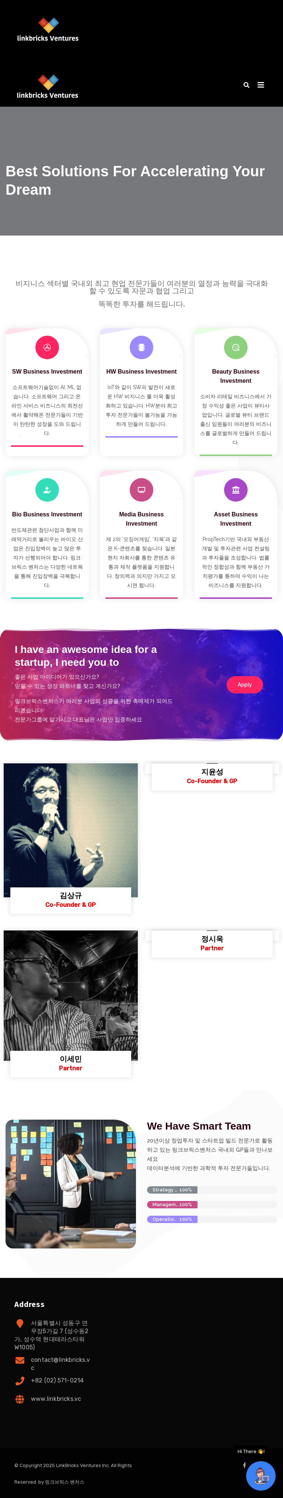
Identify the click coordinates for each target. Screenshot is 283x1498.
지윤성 (212, 771)
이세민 (71, 1058)
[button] (246, 85)
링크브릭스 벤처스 (64, 1482)
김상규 (71, 895)
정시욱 (212, 939)
